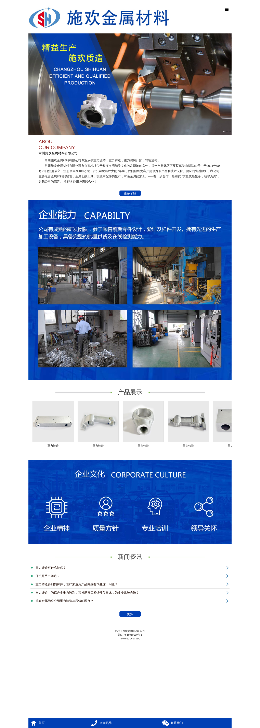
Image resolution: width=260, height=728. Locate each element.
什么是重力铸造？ (48, 576)
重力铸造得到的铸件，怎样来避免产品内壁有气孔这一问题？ (77, 584)
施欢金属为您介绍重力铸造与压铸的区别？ (64, 601)
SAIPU (136, 638)
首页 (42, 723)
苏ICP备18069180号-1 (130, 634)
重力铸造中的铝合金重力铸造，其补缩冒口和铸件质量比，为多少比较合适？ (87, 592)
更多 (133, 614)
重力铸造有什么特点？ (51, 567)
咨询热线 (106, 723)
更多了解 (130, 194)
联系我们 (177, 723)
